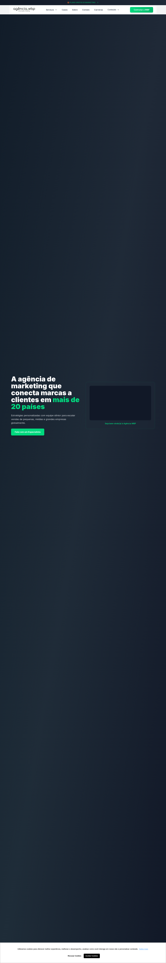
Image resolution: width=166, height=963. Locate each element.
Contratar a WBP (141, 10)
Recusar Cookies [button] (74, 956)
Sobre (75, 10)
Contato (86, 10)
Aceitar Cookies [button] (91, 956)
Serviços (51, 10)
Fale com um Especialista (28, 432)
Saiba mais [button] (143, 949)
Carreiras (98, 10)
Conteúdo (113, 10)
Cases (65, 10)
